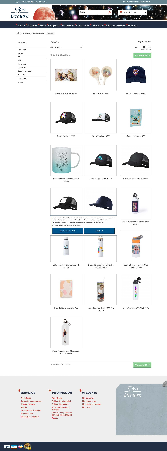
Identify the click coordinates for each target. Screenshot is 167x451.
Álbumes (32, 25)
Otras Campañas (38, 33)
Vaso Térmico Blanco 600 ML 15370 (101, 309)
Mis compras (88, 398)
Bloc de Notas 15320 (136, 136)
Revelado (132, 25)
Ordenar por (54, 47)
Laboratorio (97, 25)
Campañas (54, 25)
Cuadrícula (144, 48)
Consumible (82, 25)
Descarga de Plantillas (31, 410)
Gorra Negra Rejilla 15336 (100, 179)
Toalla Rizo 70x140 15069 (66, 93)
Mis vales (86, 407)
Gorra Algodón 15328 (135, 93)
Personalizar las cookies (72, 225)
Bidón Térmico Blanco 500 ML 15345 (66, 266)
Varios (42, 25)
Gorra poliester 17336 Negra (135, 179)
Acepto (99, 231)
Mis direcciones (89, 401)
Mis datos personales (91, 404)
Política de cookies (60, 404)
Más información (57, 225)
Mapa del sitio (27, 414)
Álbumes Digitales (115, 25)
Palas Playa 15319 (101, 93)
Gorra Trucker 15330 (101, 136)
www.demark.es (135, 423)
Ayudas (55, 418)
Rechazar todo (67, 231)
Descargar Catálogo (30, 417)
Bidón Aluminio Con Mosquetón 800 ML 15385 (66, 352)
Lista (150, 48)
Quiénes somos (28, 404)
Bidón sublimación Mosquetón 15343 (136, 223)
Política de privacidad (61, 401)
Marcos (21, 25)
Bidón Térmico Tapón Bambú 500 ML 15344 (101, 266)
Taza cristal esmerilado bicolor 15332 (66, 180)
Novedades (22, 50)
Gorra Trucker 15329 (66, 136)
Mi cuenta (89, 392)
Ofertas (20, 82)
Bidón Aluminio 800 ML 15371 (136, 308)
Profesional (68, 25)
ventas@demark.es (133, 419)
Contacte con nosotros (130, 1)
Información (62, 392)
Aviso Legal (57, 398)
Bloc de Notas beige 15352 (66, 308)
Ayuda (24, 407)
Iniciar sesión (145, 1)
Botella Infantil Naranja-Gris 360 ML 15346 (136, 266)
